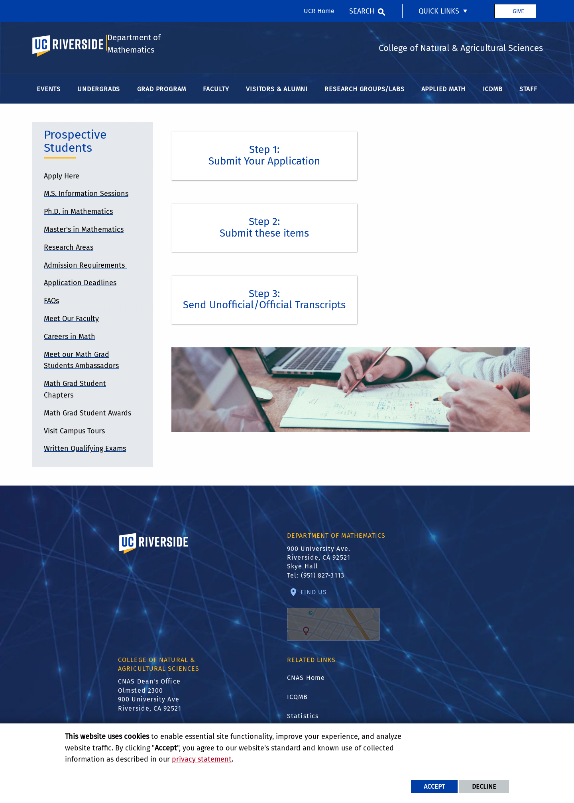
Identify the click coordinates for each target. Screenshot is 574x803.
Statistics (302, 717)
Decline (484, 786)
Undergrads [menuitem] (98, 90)
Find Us (333, 616)
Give (518, 11)
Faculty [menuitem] (216, 90)
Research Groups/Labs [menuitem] (364, 90)
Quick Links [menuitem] (439, 11)
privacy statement (202, 759)
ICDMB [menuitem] (493, 90)
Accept (434, 786)
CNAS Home (306, 679)
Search (361, 11)
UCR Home (319, 11)
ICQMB (297, 698)
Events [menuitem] (49, 90)
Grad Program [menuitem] (162, 90)
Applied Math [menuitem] (443, 90)
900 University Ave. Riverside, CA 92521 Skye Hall (318, 559)
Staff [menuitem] (528, 90)
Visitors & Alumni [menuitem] (277, 90)
